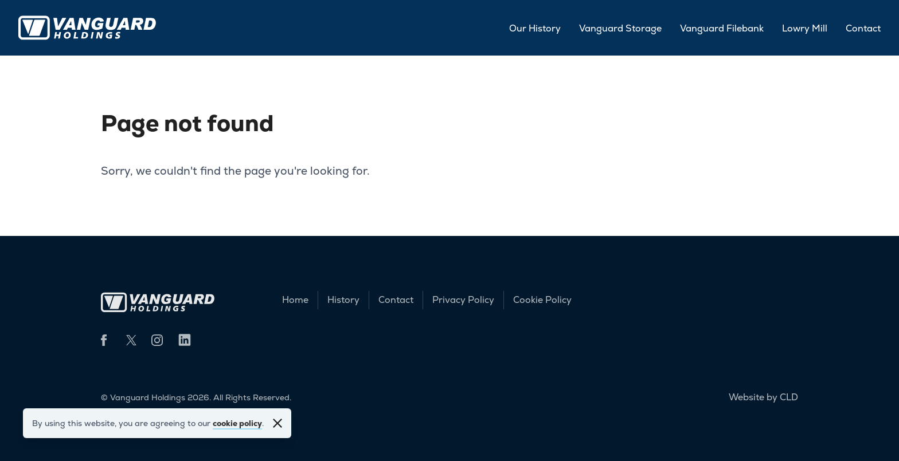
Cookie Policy (542, 300)
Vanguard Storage (620, 28)
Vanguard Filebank (722, 28)
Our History (535, 28)
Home (295, 300)
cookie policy (237, 423)
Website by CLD (763, 397)
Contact (863, 28)
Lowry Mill (804, 28)
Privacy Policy (463, 300)
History (343, 300)
